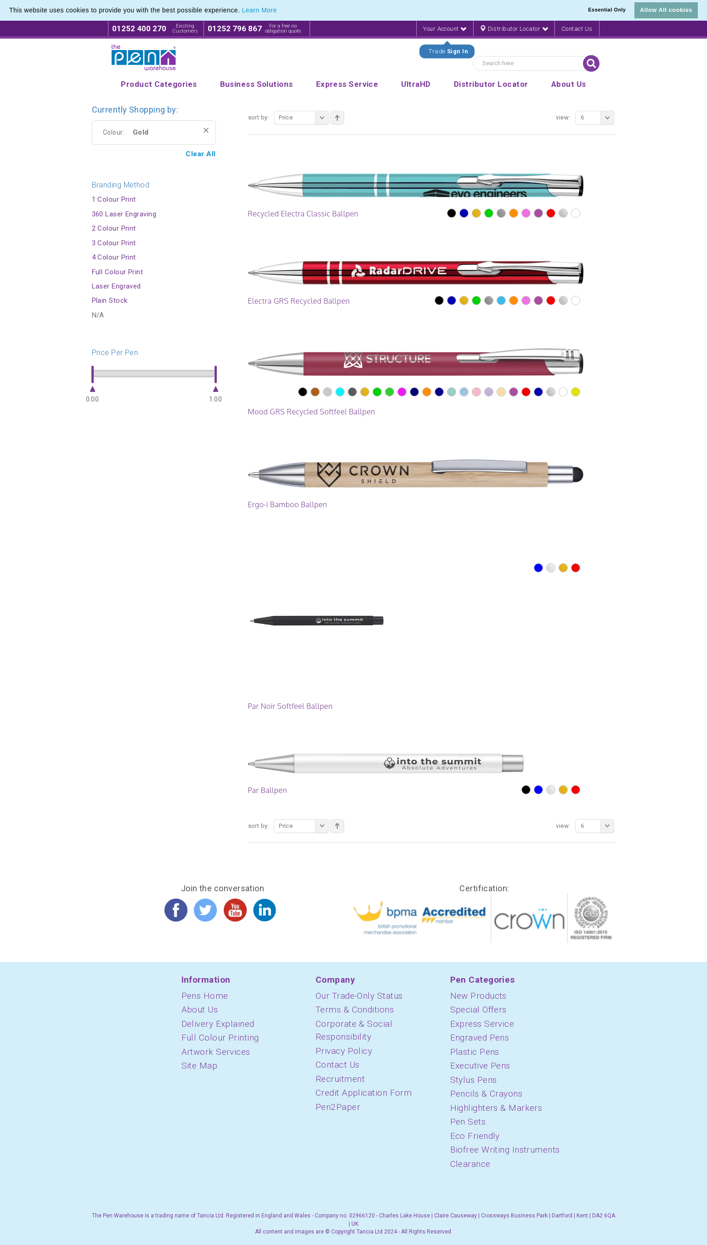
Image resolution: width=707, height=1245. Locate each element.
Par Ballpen (267, 790)
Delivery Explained (218, 1024)
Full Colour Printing (220, 1037)
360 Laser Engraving (124, 214)
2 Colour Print (114, 228)
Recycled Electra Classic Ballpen (303, 213)
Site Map (199, 1065)
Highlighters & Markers (496, 1108)
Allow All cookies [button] (666, 9)
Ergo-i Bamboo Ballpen (288, 504)
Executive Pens (480, 1065)
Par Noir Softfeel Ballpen (290, 706)
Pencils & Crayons (486, 1093)
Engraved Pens (479, 1037)
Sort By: (259, 117)
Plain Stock (110, 300)
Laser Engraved (116, 286)
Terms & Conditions (355, 1009)
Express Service (482, 1024)
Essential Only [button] (607, 9)
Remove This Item (206, 130)
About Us (199, 1009)
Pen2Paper (338, 1107)
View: (563, 117)
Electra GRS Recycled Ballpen (299, 301)
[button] (280, 11)
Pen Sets (468, 1121)
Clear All (200, 154)
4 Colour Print (114, 257)
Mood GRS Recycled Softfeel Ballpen (311, 411)
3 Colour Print (114, 243)
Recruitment (340, 1079)
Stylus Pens (473, 1080)
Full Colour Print (117, 272)
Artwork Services (215, 1052)
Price (304, 117)
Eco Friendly (475, 1136)
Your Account (444, 28)
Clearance (470, 1164)
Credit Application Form (364, 1092)
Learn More (259, 10)
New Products (478, 995)
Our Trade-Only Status (359, 995)
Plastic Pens (474, 1052)
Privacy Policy (344, 1051)
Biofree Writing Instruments (505, 1149)
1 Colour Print (114, 199)
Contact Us (577, 28)
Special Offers (478, 1009)
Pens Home (204, 995)
